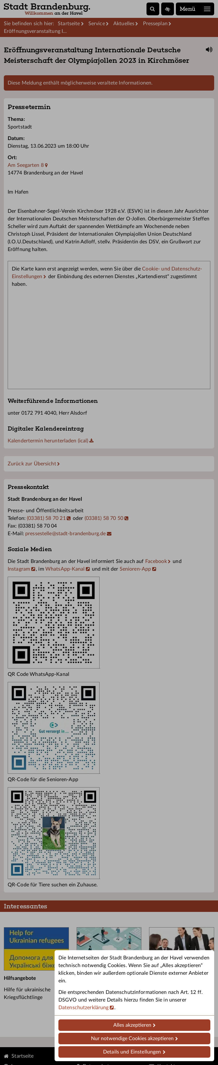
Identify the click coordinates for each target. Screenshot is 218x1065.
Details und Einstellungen (132, 1051)
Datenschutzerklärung (83, 1007)
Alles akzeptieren (132, 1025)
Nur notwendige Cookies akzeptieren (132, 1038)
